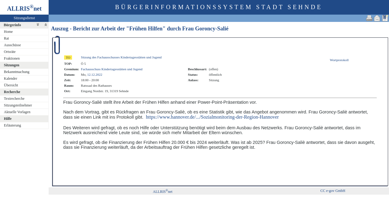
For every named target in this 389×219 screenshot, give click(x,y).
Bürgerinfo (12, 25)
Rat (6, 38)
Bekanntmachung (16, 72)
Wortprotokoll (339, 60)
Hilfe (8, 118)
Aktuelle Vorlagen (17, 112)
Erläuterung (12, 125)
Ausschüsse (12, 45)
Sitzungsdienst (24, 18)
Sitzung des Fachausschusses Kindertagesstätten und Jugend (121, 57)
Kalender (10, 78)
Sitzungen (11, 65)
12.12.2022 (94, 74)
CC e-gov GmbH (332, 191)
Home (8, 32)
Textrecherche (14, 98)
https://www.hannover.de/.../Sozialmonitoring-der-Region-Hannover (212, 117)
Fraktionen (12, 58)
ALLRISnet (162, 191)
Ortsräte (10, 52)
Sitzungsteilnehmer (18, 105)
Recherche (12, 92)
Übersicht (11, 85)
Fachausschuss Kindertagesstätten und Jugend (112, 69)
